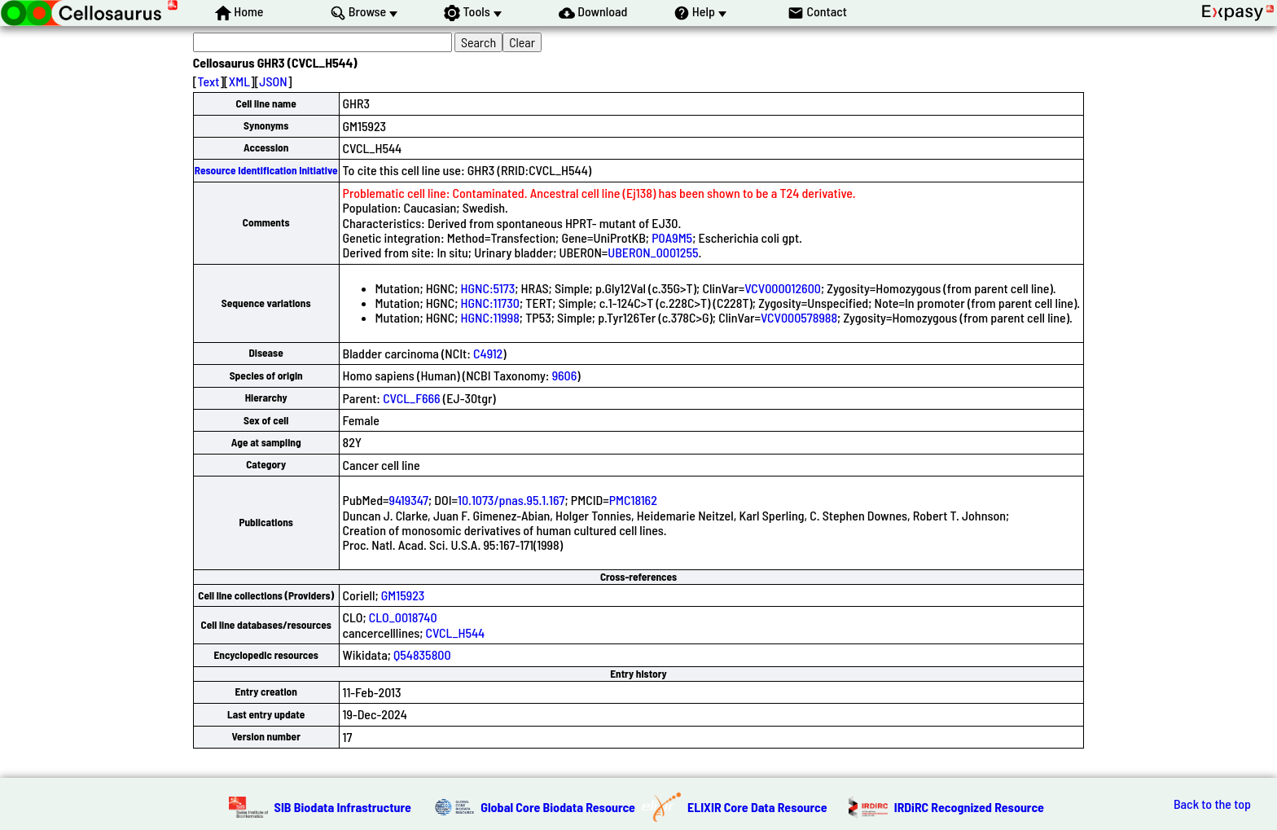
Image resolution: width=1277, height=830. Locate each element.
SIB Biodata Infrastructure (342, 807)
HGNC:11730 (490, 302)
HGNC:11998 (490, 317)
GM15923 (403, 595)
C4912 (487, 353)
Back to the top (1212, 804)
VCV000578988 (799, 317)
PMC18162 (633, 499)
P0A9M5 (672, 237)
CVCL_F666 (411, 398)
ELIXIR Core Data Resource (757, 807)
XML (239, 81)
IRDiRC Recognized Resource (969, 807)
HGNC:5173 (488, 288)
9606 (564, 375)
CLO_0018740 (403, 617)
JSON (273, 81)
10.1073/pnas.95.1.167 (511, 499)
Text (209, 81)
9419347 (408, 499)
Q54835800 (421, 654)
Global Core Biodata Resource (558, 807)
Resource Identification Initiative (266, 170)
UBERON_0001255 (653, 252)
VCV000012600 (782, 288)
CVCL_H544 (455, 632)
